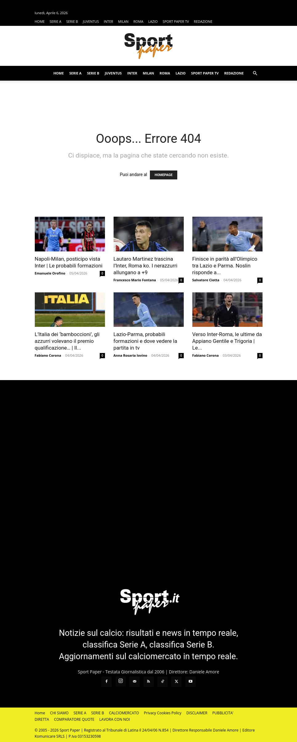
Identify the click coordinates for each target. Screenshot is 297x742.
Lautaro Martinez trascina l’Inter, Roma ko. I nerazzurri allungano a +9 (146, 265)
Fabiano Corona (48, 355)
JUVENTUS (91, 21)
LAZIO (153, 21)
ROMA (138, 21)
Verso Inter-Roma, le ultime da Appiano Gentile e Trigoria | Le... (227, 341)
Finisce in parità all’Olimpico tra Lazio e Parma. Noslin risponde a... (224, 265)
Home (40, 713)
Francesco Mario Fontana (135, 280)
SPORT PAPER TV (176, 21)
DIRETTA (42, 719)
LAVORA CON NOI (114, 719)
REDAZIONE (203, 21)
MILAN (123, 21)
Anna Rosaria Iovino (130, 355)
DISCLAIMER (196, 713)
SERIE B (72, 21)
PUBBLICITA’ (222, 713)
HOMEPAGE (163, 175)
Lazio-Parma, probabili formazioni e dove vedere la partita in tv (145, 341)
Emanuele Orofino (50, 273)
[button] (255, 73)
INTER (108, 21)
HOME (40, 21)
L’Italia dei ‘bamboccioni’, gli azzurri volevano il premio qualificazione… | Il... (67, 341)
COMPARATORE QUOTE (74, 719)
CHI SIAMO (59, 713)
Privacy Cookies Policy (163, 713)
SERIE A (55, 21)
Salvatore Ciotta (205, 280)
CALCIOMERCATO (124, 713)
